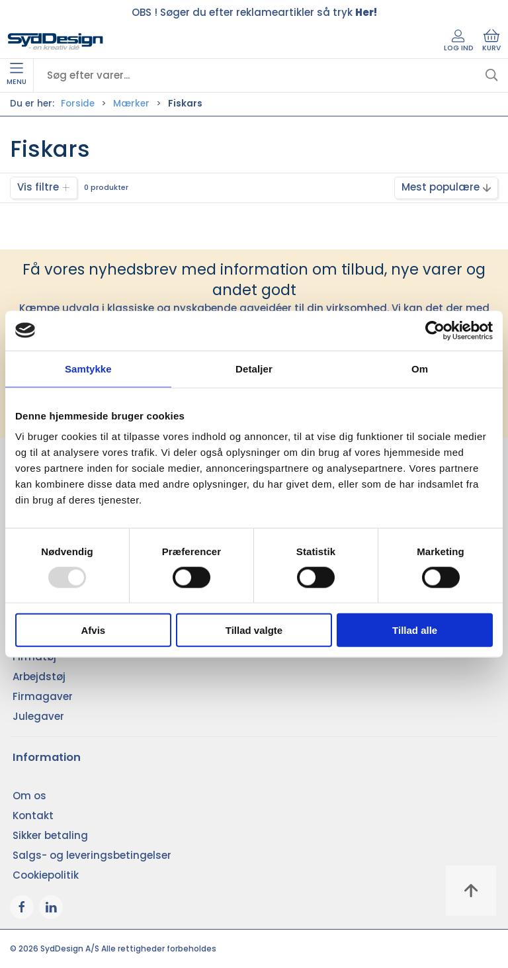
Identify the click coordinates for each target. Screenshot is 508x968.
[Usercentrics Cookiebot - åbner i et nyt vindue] (435, 330)
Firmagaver (43, 696)
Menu (16, 75)
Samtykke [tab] (88, 368)
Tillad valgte (254, 630)
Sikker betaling (50, 835)
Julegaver (38, 716)
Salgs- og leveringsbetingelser (92, 855)
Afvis (93, 630)
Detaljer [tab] (254, 368)
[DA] (55, 41)
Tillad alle (414, 630)
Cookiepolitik (46, 875)
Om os (29, 796)
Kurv (491, 41)
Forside (78, 103)
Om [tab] (419, 368)
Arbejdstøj (39, 676)
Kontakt (33, 815)
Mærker (131, 103)
